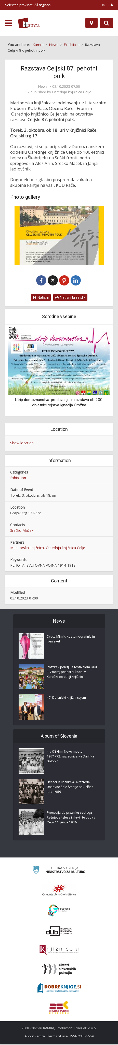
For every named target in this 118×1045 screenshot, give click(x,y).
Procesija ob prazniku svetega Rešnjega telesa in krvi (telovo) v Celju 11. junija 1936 (71, 819)
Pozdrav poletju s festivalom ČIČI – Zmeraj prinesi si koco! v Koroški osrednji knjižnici (71, 673)
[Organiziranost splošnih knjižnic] (59, 890)
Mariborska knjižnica (27, 548)
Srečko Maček (21, 530)
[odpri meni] (8, 23)
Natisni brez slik (70, 297)
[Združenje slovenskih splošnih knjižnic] (59, 951)
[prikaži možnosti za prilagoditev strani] (103, 5)
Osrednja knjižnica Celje (71, 92)
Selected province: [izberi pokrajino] (27, 5)
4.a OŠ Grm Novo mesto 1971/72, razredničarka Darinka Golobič (66, 758)
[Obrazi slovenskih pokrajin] (59, 970)
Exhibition (18, 478)
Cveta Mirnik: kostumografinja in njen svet (71, 640)
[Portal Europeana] (59, 911)
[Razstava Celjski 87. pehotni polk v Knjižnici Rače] (59, 235)
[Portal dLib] (59, 931)
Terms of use (57, 1037)
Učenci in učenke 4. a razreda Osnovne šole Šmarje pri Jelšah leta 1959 (72, 788)
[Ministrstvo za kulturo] (59, 871)
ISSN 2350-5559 (82, 1037)
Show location (22, 443)
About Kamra (35, 1037)
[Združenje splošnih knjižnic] (59, 1008)
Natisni (41, 297)
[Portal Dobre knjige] (59, 989)
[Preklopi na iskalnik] (106, 23)
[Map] (91, 23)
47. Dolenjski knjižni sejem (67, 699)
